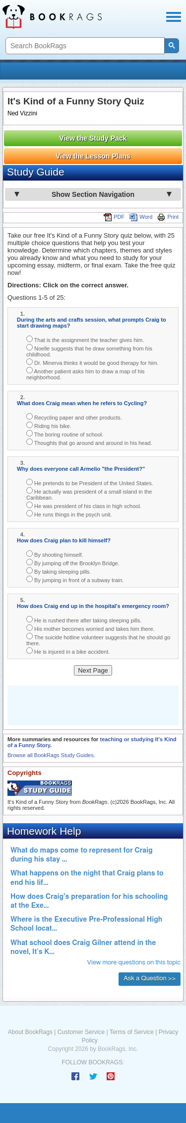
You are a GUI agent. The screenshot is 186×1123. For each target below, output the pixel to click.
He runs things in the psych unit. (69, 514)
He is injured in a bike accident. (68, 651)
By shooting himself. (54, 554)
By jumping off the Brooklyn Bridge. (73, 562)
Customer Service (81, 1032)
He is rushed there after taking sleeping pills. (84, 619)
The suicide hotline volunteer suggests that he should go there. (98, 639)
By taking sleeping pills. (58, 571)
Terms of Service (132, 1032)
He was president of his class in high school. (83, 505)
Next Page (93, 670)
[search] (84, 46)
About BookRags (30, 1032)
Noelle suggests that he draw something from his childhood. (89, 350)
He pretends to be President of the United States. (89, 482)
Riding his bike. (48, 425)
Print (168, 217)
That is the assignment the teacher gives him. (85, 339)
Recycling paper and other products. (74, 417)
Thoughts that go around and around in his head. (89, 442)
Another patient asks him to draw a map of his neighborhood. (85, 373)
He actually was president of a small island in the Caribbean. (89, 494)
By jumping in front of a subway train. (75, 579)
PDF (114, 217)
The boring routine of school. (64, 433)
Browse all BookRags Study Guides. (51, 755)
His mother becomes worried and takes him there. (90, 628)
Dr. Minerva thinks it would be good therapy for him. (92, 362)
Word (140, 217)
